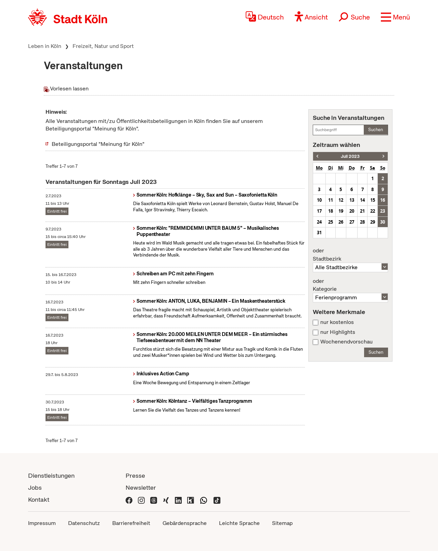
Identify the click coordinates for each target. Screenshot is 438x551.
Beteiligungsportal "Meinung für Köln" (98, 144)
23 (382, 211)
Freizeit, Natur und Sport (103, 46)
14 (362, 200)
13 (351, 200)
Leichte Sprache (239, 523)
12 (340, 200)
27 (351, 222)
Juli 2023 (350, 156)
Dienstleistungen (51, 475)
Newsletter (141, 487)
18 (330, 211)
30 (382, 222)
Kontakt (38, 499)
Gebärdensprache (185, 523)
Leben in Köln (44, 46)
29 (372, 222)
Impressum (42, 523)
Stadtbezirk (350, 254)
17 (319, 211)
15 (372, 200)
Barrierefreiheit (131, 523)
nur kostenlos (337, 322)
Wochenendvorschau (346, 342)
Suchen (375, 130)
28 (362, 222)
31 (319, 232)
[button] (395, 17)
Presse (135, 475)
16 (382, 200)
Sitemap (282, 523)
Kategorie (350, 285)
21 (362, 211)
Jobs (35, 487)
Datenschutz (84, 523)
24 (319, 222)
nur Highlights (337, 332)
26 (340, 222)
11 (330, 200)
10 (319, 200)
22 (372, 211)
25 (330, 222)
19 (340, 211)
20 (351, 211)
